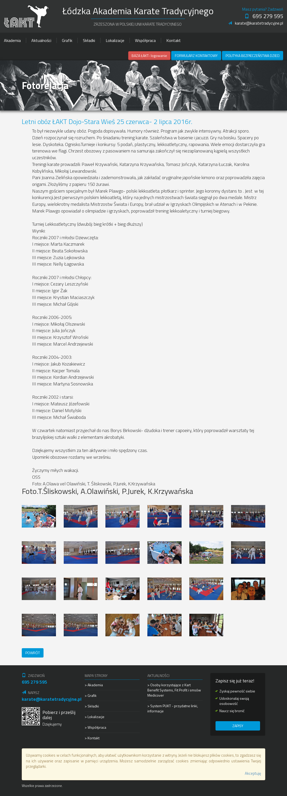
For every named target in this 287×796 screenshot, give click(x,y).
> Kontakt (92, 738)
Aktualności (41, 40)
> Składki (92, 706)
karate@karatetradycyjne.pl (255, 23)
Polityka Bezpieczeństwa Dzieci (252, 55)
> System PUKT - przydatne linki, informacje (172, 708)
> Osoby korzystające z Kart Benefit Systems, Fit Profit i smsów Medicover (174, 690)
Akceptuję (253, 773)
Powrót (32, 652)
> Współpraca (95, 727)
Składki (89, 40)
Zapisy (237, 725)
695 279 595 (264, 16)
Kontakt (173, 40)
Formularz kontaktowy (196, 55)
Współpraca (145, 40)
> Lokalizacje (94, 716)
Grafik (67, 40)
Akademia (12, 40)
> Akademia (94, 685)
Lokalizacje (115, 40)
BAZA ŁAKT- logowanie (149, 55)
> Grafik (91, 695)
